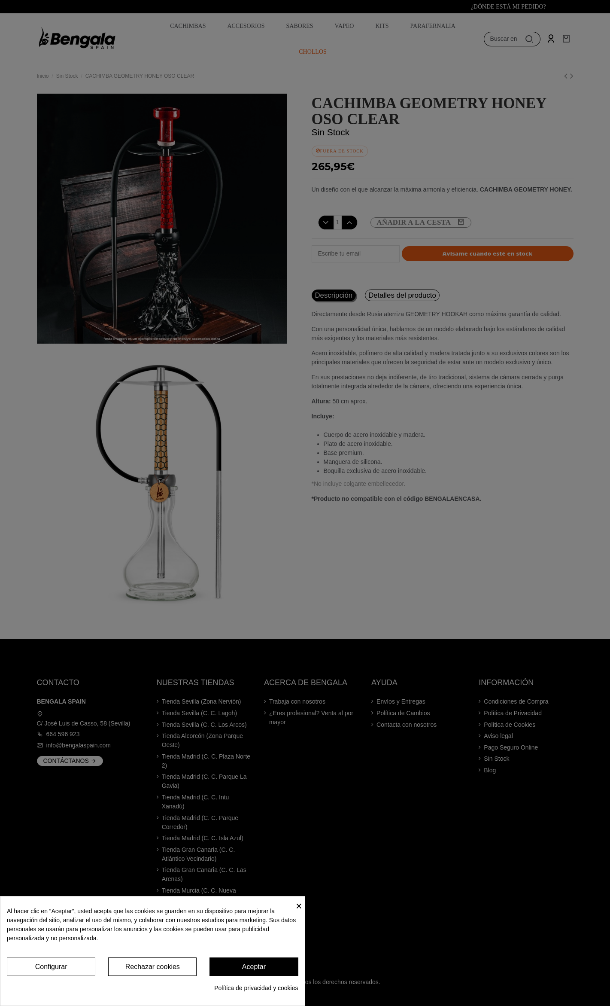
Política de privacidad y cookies (256, 988)
